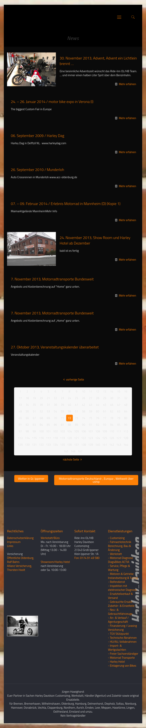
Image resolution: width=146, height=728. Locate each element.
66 (27, 418)
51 (34, 411)
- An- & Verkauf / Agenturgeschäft (118, 620)
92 (97, 425)
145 (65, 451)
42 (83, 405)
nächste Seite (73, 459)
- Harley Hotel (116, 661)
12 (97, 391)
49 (20, 411)
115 (34, 438)
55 (62, 411)
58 (83, 411)
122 (83, 438)
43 (90, 405)
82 (27, 425)
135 (62, 444)
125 (104, 438)
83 (34, 425)
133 (48, 444)
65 (20, 418)
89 (76, 425)
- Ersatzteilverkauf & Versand (120, 596)
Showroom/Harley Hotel (55, 562)
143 (118, 444)
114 (27, 438)
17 (20, 398)
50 (27, 411)
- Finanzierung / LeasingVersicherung (122, 628)
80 (125, 418)
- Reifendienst (116, 582)
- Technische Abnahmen (122, 637)
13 (104, 391)
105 (76, 431)
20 (41, 398)
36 (41, 405)
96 (125, 425)
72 (69, 418)
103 (62, 431)
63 (118, 411)
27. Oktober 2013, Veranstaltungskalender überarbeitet (55, 347)
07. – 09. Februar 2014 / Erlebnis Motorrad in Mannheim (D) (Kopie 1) (65, 204)
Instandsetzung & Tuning (123, 578)
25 (76, 398)
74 (83, 418)
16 (125, 391)
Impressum (14, 542)
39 (62, 405)
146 (73, 451)
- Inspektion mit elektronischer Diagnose (122, 588)
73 (76, 418)
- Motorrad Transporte (121, 657)
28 (97, 398)
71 (62, 418)
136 (69, 444)
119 (62, 438)
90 (83, 425)
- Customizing (116, 538)
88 (69, 425)
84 (41, 425)
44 (97, 405)
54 (55, 411)
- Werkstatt (115, 554)
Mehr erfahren (127, 84)
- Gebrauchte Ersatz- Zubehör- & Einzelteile (121, 604)
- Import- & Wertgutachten (117, 647)
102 (55, 431)
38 (55, 405)
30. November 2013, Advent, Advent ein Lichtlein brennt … (98, 60)
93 (104, 425)
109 (104, 431)
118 (55, 438)
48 (125, 405)
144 (125, 444)
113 (20, 438)
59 (90, 411)
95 (118, 425)
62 (111, 411)
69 (48, 418)
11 (90, 391)
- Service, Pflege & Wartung (119, 568)
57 (76, 411)
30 (111, 398)
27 (90, 398)
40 (69, 405)
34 (27, 405)
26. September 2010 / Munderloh (37, 170)
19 (34, 398)
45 (104, 405)
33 (20, 405)
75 (90, 418)
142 (111, 444)
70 (55, 418)
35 (34, 405)
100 (41, 431)
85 (48, 425)
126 (111, 438)
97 (20, 431)
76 (97, 418)
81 (20, 425)
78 (111, 418)
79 (118, 418)
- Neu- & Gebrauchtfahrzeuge (120, 612)
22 (55, 398)
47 (118, 405)
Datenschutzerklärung (20, 538)
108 (97, 431)
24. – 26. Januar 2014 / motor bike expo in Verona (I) (52, 101)
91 (90, 425)
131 (34, 444)
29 (104, 398)
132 (41, 444)
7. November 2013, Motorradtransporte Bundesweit (52, 279)
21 (48, 398)
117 (48, 438)
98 (27, 431)
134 (55, 444)
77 (104, 418)
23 (62, 398)
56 (69, 411)
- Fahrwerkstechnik (119, 542)
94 (111, 425)
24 (69, 398)
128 (125, 438)
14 (111, 391)
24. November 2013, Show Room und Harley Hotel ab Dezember (95, 240)
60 (97, 411)
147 (80, 451)
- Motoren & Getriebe (121, 574)
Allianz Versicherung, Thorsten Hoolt (19, 568)
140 (97, 444)
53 (48, 411)
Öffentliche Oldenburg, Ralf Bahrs (20, 560)
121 (76, 438)
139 (90, 444)
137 (76, 444)
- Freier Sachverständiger (123, 653)
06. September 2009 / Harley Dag (37, 135)
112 (125, 431)
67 (34, 418)
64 (125, 411)
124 (97, 438)
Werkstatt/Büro (50, 538)
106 (83, 431)
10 (83, 391)
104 (69, 431)
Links (10, 546)
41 (76, 405)
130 (27, 444)
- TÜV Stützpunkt (118, 633)
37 (48, 405)
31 (118, 398)
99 (34, 431)
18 (27, 398)
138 (83, 444)
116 (41, 438)
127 (118, 438)
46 (111, 405)
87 (62, 425)
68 (41, 418)
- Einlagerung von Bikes (122, 665)
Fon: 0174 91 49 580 (86, 558)
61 (104, 411)
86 (55, 425)
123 (90, 438)
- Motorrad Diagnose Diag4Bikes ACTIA (120, 560)
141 (104, 444)
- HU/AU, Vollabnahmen (122, 641)
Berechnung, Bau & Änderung (119, 548)
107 (90, 431)
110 (111, 431)
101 (48, 431)
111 (118, 431)
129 (20, 444)
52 (41, 411)
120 (69, 438)
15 (118, 391)
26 (83, 398)
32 (125, 398)
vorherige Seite (73, 379)
